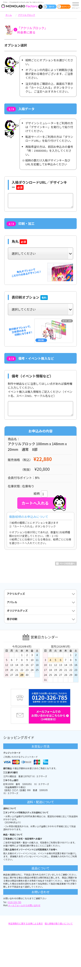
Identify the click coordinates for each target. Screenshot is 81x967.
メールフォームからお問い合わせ (24, 905)
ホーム (8, 14)
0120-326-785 (14, 902)
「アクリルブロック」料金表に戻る (32, 30)
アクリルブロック (26, 14)
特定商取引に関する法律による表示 (25, 923)
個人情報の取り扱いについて (59, 923)
